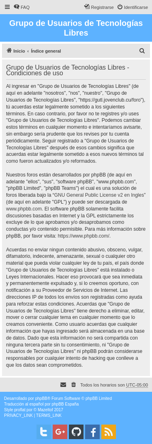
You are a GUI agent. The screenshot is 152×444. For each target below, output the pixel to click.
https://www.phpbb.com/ (83, 236)
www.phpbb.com (24, 209)
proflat (20, 410)
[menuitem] (21, 7)
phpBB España (65, 404)
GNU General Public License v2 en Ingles (99, 195)
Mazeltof (45, 410)
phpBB (41, 398)
